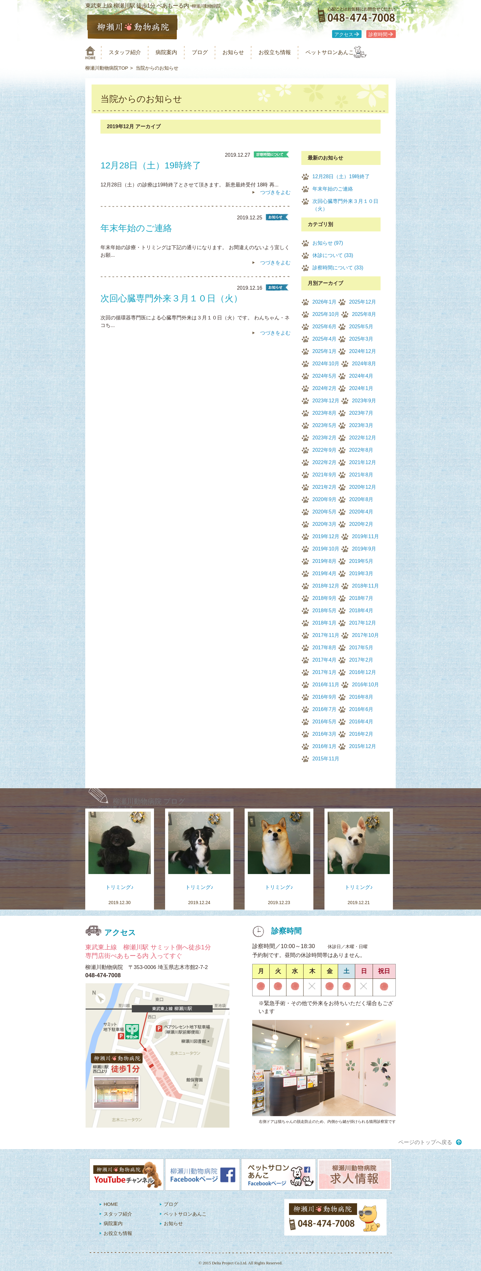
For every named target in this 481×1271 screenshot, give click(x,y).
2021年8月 (361, 474)
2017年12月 (362, 623)
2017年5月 (361, 647)
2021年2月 (324, 487)
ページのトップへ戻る (425, 1142)
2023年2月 (324, 437)
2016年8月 (361, 697)
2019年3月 (361, 573)
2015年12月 (362, 746)
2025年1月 (324, 351)
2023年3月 (361, 425)
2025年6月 (324, 326)
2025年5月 (361, 326)
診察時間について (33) (337, 267)
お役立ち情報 (294, 52)
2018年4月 (361, 610)
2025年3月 (361, 339)
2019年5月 (361, 561)
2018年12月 (325, 585)
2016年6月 (361, 709)
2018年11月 (365, 585)
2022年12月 (362, 437)
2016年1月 (324, 746)
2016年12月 (362, 672)
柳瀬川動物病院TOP (106, 68)
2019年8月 (324, 561)
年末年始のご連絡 (332, 189)
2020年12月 (362, 487)
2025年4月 (324, 339)
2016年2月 (361, 734)
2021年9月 (324, 474)
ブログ (211, 52)
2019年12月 (325, 536)
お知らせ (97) (327, 243)
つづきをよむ (275, 192)
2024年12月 (362, 351)
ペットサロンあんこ (354, 52)
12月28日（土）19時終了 (341, 176)
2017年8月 (324, 647)
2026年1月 (324, 302)
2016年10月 (365, 684)
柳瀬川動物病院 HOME (90, 52)
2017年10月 (365, 635)
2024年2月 (324, 388)
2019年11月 (365, 536)
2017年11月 (325, 635)
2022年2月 (324, 462)
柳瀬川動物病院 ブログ (149, 801)
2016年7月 (324, 709)
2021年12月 (362, 462)
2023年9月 (364, 400)
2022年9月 (324, 450)
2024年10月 (325, 363)
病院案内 (174, 52)
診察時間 (378, 34)
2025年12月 (362, 302)
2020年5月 (324, 511)
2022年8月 (361, 450)
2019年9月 (364, 548)
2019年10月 (325, 548)
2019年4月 (324, 573)
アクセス (343, 34)
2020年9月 (324, 499)
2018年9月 (324, 598)
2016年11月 (325, 684)
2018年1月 (324, 623)
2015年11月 (325, 758)
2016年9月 (324, 697)
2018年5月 (324, 610)
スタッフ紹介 (129, 52)
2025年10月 (325, 314)
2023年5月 (324, 425)
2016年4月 (361, 721)
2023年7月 (361, 413)
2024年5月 (324, 376)
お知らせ (248, 52)
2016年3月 (324, 734)
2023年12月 (325, 400)
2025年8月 (364, 314)
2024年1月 (361, 388)
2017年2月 (361, 660)
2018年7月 (361, 598)
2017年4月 (324, 660)
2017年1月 (324, 672)
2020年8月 (361, 499)
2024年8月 (364, 363)
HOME (111, 1204)
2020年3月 (324, 524)
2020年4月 (361, 511)
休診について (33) (332, 255)
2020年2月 (361, 524)
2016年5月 (324, 721)
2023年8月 (324, 413)
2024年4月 (361, 376)
